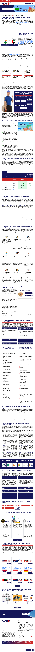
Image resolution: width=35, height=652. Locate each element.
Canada (12, 12)
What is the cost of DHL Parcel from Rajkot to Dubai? (24, 477)
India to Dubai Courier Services (14, 54)
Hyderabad (30, 505)
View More (17, 586)
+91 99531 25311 (27, 0)
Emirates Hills (12, 27)
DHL (4, 172)
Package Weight (16, 103)
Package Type (29, 98)
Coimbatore (7, 508)
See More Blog (17, 607)
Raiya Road (22, 43)
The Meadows (17, 27)
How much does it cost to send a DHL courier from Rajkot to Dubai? (25, 497)
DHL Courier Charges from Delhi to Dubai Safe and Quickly (17, 602)
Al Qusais (16, 29)
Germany (25, 12)
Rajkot (6, 44)
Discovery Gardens (5, 29)
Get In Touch (25, 613)
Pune (25, 505)
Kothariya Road (28, 42)
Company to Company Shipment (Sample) (24, 329)
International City (12, 29)
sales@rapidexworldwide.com (7, 194)
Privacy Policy (23, 111)
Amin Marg (20, 41)
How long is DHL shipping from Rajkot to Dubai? (9, 488)
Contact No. (29, 102)
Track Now (17, 8)
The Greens (27, 27)
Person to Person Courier (7, 328)
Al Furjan (31, 27)
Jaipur (19, 505)
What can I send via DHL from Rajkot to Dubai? (9, 491)
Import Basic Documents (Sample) (25, 343)
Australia (7, 12)
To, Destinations (23, 99)
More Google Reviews (17, 540)
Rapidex (9, 172)
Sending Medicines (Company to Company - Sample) (24, 340)
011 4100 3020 (21, 633)
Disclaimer (9, 642)
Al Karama (23, 29)
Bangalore (4, 508)
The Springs (23, 27)
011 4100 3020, (22, 0)
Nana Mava (27, 41)
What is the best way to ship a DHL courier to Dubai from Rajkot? (8, 494)
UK (15, 12)
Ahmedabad (10, 508)
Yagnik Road (31, 40)
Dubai (29, 12)
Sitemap (5, 641)
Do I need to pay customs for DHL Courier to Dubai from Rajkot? (24, 491)
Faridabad (13, 505)
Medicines (10, 553)
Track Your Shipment (7, 7)
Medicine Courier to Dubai (15, 81)
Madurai (13, 508)
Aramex (19, 172)
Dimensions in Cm (23, 103)
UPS (14, 172)
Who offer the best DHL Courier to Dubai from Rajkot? (8, 477)
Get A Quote (23, 108)
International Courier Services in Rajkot (22, 22)
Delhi (3, 505)
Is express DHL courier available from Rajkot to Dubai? (25, 494)
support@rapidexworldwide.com (23, 630)
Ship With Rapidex (29, 3)
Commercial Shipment (7, 343)
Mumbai (22, 505)
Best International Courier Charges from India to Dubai (27, 602)
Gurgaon (10, 505)
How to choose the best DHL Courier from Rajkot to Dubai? (25, 488)
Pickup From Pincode (17, 99)
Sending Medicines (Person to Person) (9, 339)
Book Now (8, 563)
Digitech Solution (28, 642)
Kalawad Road (25, 40)
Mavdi (23, 41)
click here (13, 189)
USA (4, 12)
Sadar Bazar (22, 42)
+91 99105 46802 (23, 636)
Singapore (20, 12)
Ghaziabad (17, 505)
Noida (6, 505)
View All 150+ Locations (17, 508)
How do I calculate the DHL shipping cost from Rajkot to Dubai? (8, 497)
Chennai (32, 505)
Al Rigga (20, 29)
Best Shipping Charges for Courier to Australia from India (6, 603)
